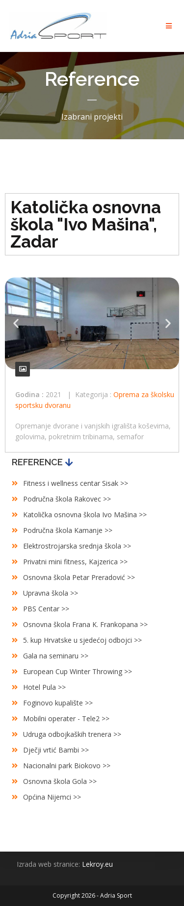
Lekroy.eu (97, 864)
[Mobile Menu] (170, 25)
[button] (16, 323)
